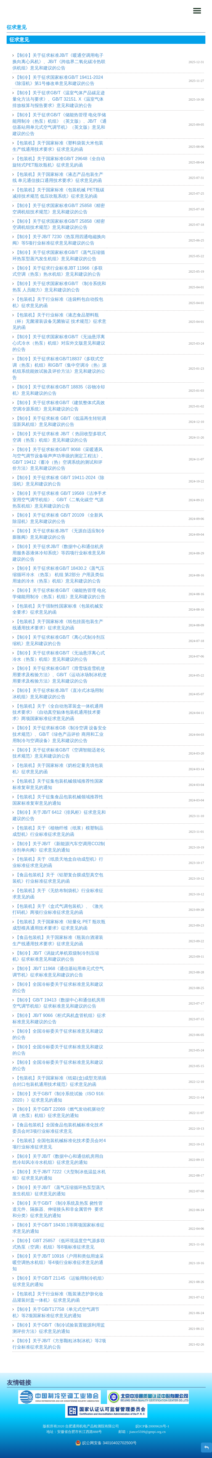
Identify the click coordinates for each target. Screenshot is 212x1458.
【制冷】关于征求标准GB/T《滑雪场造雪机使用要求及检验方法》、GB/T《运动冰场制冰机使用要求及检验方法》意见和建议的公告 (59, 674)
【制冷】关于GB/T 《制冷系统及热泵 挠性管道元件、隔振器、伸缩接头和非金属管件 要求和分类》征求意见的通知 (57, 1209)
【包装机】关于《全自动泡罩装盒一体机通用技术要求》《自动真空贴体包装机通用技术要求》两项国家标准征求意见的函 (57, 712)
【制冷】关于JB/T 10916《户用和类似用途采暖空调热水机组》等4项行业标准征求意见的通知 (58, 1262)
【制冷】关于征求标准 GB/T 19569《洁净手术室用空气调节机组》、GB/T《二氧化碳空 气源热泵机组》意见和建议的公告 (59, 499)
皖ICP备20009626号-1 (152, 1426)
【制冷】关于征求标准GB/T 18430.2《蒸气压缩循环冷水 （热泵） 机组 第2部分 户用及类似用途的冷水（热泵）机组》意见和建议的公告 (58, 574)
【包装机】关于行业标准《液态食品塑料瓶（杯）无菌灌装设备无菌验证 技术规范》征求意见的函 (59, 321)
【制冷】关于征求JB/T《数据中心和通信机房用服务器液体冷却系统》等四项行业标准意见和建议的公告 (58, 553)
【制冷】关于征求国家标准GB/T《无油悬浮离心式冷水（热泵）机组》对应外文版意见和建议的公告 (58, 343)
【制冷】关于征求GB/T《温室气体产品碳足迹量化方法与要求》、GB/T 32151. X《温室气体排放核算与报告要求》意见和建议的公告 (58, 99)
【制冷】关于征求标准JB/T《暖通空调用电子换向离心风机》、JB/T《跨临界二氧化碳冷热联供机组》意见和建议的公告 (58, 61)
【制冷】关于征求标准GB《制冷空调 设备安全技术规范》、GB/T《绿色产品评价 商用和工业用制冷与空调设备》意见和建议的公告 (59, 734)
